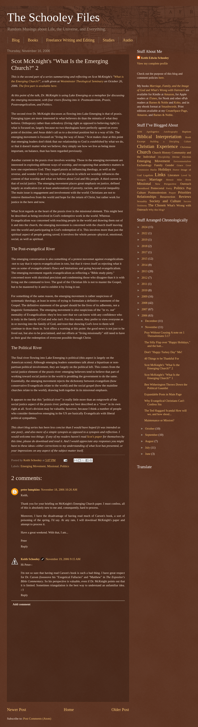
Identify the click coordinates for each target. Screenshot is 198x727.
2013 (145, 271)
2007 (145, 309)
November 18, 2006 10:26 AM (59, 489)
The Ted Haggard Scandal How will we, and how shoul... (165, 412)
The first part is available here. (38, 85)
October (150, 428)
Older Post (120, 709)
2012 (145, 277)
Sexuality (142, 201)
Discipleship (164, 157)
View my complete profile (152, 63)
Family (158, 165)
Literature (173, 175)
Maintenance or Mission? (159, 420)
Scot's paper (94, 436)
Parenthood (143, 188)
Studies (109, 40)
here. (161, 77)
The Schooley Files (53, 17)
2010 (145, 290)
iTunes (152, 98)
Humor (176, 170)
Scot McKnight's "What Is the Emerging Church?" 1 (162, 376)
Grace (180, 165)
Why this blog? (157, 209)
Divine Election (181, 156)
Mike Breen (184, 180)
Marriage (155, 179)
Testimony (142, 205)
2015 (145, 258)
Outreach (185, 183)
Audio (128, 40)
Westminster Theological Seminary (81, 81)
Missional (53, 466)
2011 (145, 283)
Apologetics (152, 131)
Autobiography (171, 132)
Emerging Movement (33, 466)
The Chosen (157, 205)
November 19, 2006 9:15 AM (63, 559)
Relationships (146, 197)
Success (187, 201)
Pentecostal (157, 188)
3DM (139, 132)
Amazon (169, 94)
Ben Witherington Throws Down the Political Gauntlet (165, 386)
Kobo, (177, 102)
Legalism (148, 175)
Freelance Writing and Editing (70, 40)
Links (160, 174)
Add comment (21, 604)
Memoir (170, 180)
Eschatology (144, 165)
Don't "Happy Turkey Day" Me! (163, 352)
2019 (145, 239)
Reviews (185, 197)
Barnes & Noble (158, 102)
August (149, 441)
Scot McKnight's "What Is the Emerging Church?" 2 (162, 366)
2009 (145, 296)
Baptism (186, 131)
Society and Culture (165, 201)
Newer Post (16, 709)
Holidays (164, 169)
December (151, 320)
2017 (145, 252)
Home (69, 709)
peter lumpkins (30, 489)
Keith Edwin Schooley (155, 57)
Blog (16, 40)
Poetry (169, 188)
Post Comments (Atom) (37, 718)
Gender (169, 165)
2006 (145, 315)
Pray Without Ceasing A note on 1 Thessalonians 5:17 (164, 334)
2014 (145, 264)
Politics (64, 466)
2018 (145, 246)
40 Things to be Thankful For (161, 358)
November (151, 327)
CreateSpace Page (176, 110)
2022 (145, 233)
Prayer (172, 192)
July (148, 447)
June (148, 453)
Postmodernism (157, 192)
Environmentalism (182, 161)
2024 (145, 227)
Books (33, 40)
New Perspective (165, 183)
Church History (161, 152)
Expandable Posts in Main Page (163, 394)
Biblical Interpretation (159, 136)
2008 (145, 302)
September (151, 434)
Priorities (184, 192)
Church (144, 152)
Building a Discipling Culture (170, 141)
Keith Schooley (30, 559)
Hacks (153, 169)
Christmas (185, 147)
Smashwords (168, 106)
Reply (24, 546)
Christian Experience (157, 146)
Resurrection (167, 196)
